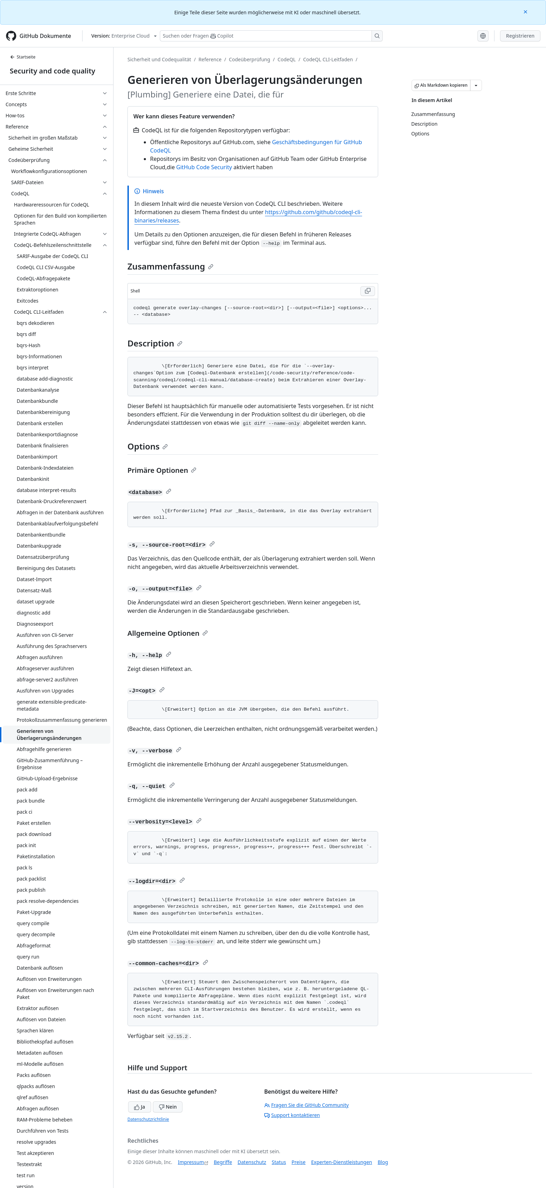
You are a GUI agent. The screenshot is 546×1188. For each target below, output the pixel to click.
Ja (139, 1106)
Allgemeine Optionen (167, 633)
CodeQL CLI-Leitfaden (328, 59)
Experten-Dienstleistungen (341, 1162)
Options (147, 446)
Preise (298, 1162)
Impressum (191, 1162)
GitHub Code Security (204, 167)
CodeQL (287, 59)
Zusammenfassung (170, 266)
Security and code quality (52, 71)
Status (279, 1162)
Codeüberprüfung (249, 59)
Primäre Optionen (161, 470)
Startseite (23, 57)
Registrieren (520, 35)
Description (154, 343)
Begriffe (223, 1162)
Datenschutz (251, 1162)
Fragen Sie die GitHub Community (306, 1105)
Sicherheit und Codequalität (159, 59)
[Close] (526, 11)
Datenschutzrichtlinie (148, 1119)
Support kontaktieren (292, 1115)
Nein (168, 1106)
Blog (383, 1162)
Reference (209, 59)
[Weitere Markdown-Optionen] (476, 85)
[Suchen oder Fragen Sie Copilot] (271, 35)
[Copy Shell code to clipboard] (367, 291)
